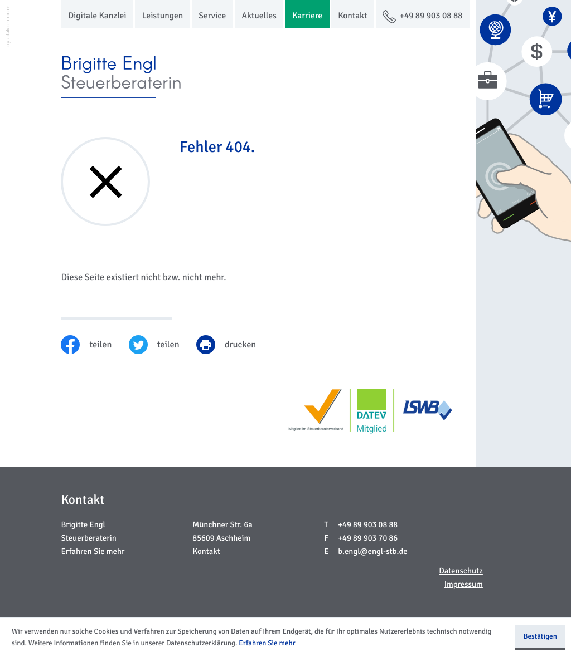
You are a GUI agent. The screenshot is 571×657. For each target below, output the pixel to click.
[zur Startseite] (123, 77)
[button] (423, 14)
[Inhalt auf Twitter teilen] (162, 344)
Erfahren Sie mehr (92, 552)
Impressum (463, 585)
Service (212, 16)
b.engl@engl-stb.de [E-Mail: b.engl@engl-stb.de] (372, 552)
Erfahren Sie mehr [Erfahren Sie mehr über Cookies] (267, 643)
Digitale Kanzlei (97, 16)
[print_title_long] (234, 344)
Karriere (307, 16)
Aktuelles (259, 16)
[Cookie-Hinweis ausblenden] (540, 637)
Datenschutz (461, 571)
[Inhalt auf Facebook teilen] (94, 344)
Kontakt (352, 16)
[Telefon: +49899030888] (368, 525)
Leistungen (162, 16)
